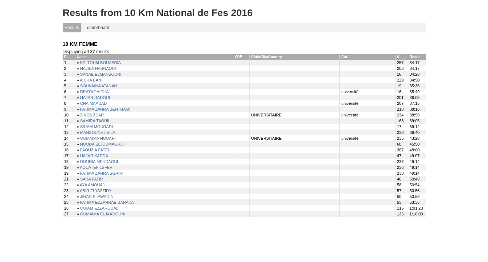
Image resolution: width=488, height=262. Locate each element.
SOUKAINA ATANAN (98, 86)
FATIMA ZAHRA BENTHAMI (105, 109)
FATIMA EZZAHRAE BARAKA (107, 202)
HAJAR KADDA (94, 156)
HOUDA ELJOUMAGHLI (102, 144)
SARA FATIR (91, 179)
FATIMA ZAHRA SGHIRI (101, 173)
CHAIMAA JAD (93, 103)
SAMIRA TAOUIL (95, 121)
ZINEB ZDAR (92, 115)
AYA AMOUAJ (92, 185)
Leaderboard (96, 27)
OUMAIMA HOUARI (98, 138)
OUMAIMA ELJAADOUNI (102, 214)
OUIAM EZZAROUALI (99, 208)
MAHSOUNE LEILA (97, 132)
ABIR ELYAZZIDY (95, 190)
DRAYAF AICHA (94, 92)
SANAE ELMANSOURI (100, 74)
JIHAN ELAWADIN (96, 196)
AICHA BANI (91, 80)
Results (71, 27)
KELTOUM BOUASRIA (100, 62)
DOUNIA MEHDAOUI (99, 161)
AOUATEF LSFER (96, 167)
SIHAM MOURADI (96, 126)
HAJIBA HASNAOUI (98, 68)
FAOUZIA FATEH (95, 150)
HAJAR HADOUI (95, 97)
